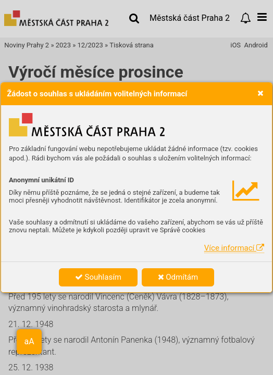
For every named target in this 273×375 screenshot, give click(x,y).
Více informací (234, 248)
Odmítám (178, 277)
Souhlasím (98, 277)
